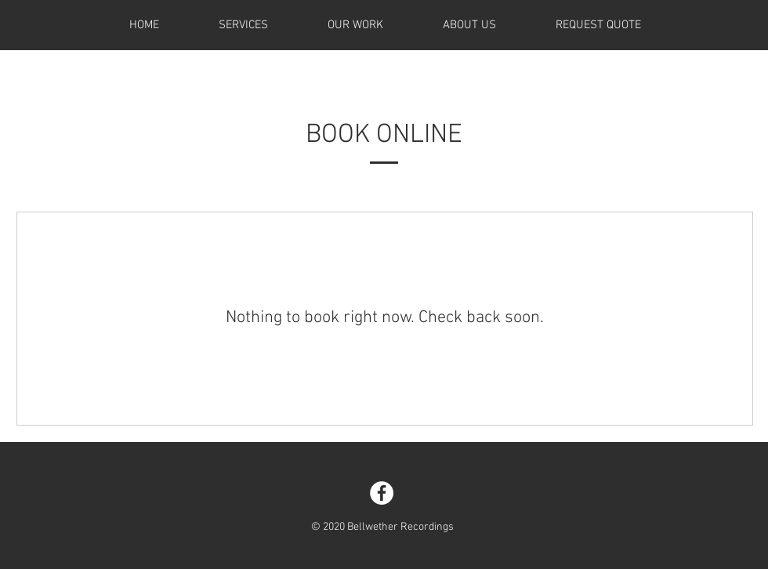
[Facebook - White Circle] (381, 493)
